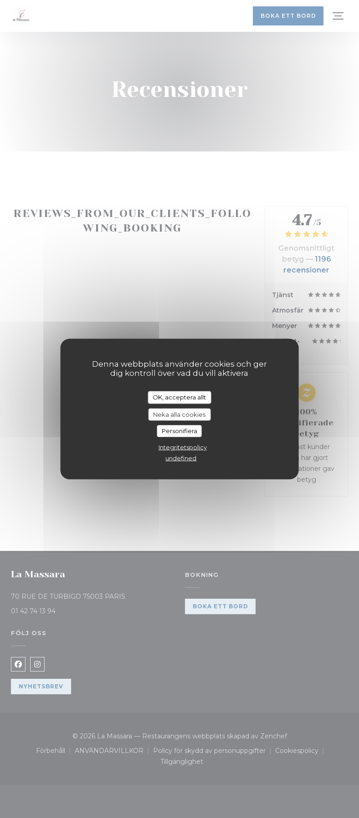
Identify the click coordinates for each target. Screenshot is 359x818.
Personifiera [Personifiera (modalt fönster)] (179, 430)
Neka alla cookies (179, 414)
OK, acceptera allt (179, 397)
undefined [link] (180, 457)
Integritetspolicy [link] (183, 446)
